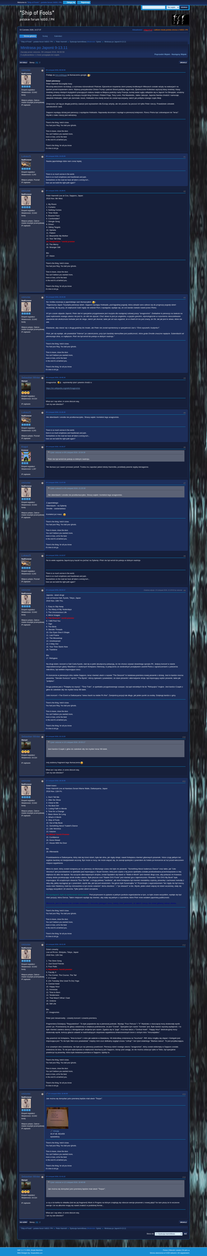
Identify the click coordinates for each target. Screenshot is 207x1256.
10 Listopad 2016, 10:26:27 (55, 447)
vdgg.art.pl (148, 30)
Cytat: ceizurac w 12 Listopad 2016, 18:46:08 (67, 1182)
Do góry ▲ (186, 1250)
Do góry (23, 1222)
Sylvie (98, 42)
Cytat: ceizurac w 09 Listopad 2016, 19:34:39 (67, 453)
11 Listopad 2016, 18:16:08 (55, 781)
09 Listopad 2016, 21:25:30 (55, 412)
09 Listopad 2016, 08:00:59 (55, 70)
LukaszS (26, 156)
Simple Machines (37, 1250)
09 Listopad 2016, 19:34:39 (55, 297)
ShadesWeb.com (37, 1253)
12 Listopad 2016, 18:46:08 (58, 1093)
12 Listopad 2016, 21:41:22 (55, 1176)
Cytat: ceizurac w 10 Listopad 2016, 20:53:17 (67, 742)
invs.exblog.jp (61, 75)
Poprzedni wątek (162, 54)
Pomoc (165, 1250)
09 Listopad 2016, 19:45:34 (55, 377)
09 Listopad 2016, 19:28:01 (55, 191)
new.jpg (54, 1131)
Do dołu (23, 62)
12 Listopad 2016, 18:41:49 (55, 944)
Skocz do (150, 1234)
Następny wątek (179, 54)
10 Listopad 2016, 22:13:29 (55, 736)
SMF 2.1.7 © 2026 (23, 1250)
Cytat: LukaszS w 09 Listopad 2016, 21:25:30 (67, 488)
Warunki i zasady (175, 1250)
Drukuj (183, 62)
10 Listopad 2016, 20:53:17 (55, 590)
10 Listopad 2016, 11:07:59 (55, 482)
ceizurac (25, 70)
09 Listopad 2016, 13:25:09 (55, 156)
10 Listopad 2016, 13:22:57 (55, 555)
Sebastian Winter (30, 377)
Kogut (24, 446)
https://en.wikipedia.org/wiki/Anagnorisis (63, 388)
